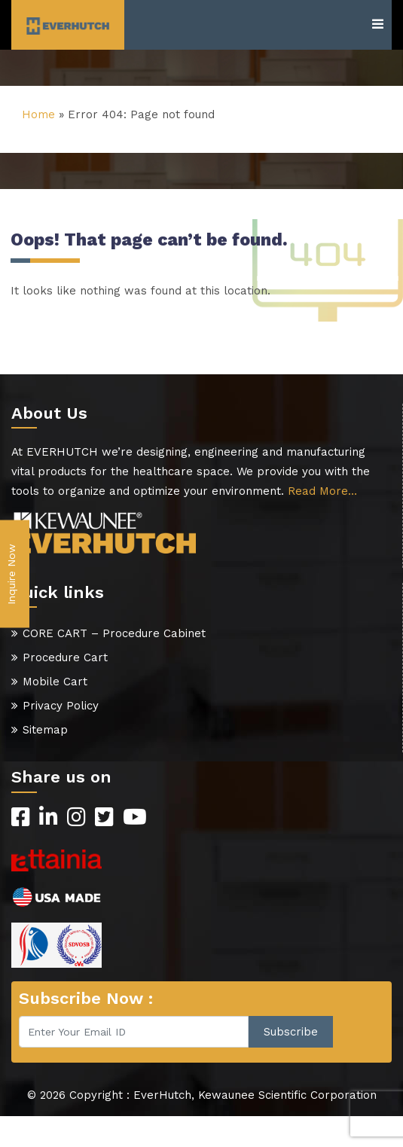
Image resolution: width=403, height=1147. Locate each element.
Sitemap (45, 730)
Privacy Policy (61, 705)
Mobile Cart (55, 681)
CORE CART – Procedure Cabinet (114, 633)
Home (38, 114)
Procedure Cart (65, 657)
